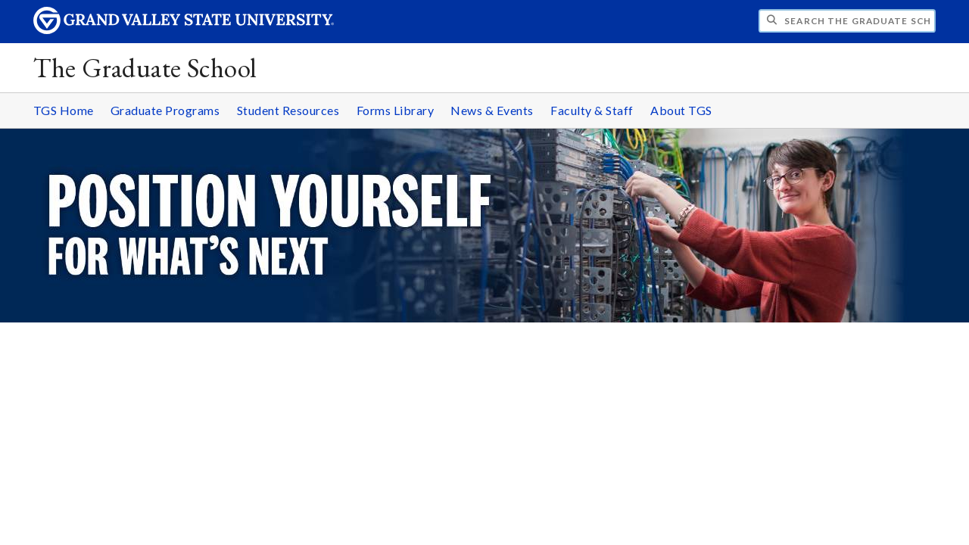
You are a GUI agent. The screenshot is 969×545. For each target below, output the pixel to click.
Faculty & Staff (592, 110)
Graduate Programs (165, 110)
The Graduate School (145, 68)
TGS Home (63, 110)
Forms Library (396, 110)
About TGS (681, 110)
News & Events (492, 110)
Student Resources (288, 110)
